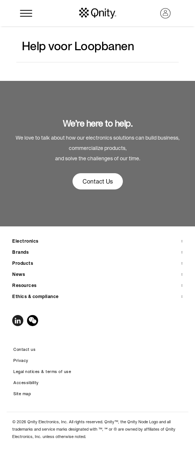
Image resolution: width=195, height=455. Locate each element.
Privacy (20, 360)
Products (22, 263)
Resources (24, 285)
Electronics (25, 241)
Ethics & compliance (35, 296)
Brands (20, 252)
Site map (22, 393)
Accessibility (26, 382)
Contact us (24, 349)
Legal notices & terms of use (42, 371)
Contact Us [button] (98, 181)
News (18, 274)
